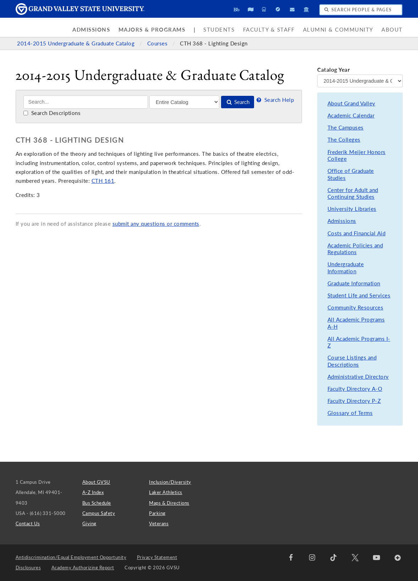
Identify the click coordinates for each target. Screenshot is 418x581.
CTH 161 (103, 181)
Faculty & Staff (269, 30)
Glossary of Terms (350, 413)
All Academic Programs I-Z (359, 342)
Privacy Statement (157, 557)
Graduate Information (354, 283)
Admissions (91, 30)
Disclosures (28, 567)
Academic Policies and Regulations (355, 249)
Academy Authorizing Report (82, 567)
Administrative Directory (358, 377)
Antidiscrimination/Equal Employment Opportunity (71, 557)
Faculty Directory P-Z (354, 401)
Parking (157, 513)
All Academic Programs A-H (356, 323)
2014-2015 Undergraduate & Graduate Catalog (76, 43)
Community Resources (356, 308)
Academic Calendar (351, 116)
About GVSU (96, 482)
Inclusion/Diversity (170, 482)
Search (237, 102)
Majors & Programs (152, 30)
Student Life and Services (359, 295)
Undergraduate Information (346, 267)
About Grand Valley (351, 103)
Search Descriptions (52, 113)
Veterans (159, 523)
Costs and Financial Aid (357, 233)
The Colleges (344, 140)
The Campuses (346, 128)
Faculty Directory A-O (355, 389)
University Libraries (352, 209)
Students (219, 30)
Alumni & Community (338, 30)
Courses (158, 43)
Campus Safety (98, 513)
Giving (89, 523)
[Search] (85, 102)
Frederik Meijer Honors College (357, 155)
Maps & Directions (169, 503)
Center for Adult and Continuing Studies (353, 193)
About (392, 30)
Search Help (274, 100)
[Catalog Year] (359, 81)
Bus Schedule (96, 503)
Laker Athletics (165, 492)
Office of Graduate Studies (351, 174)
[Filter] (184, 101)
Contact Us (28, 523)
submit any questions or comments (155, 224)
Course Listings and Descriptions (352, 361)
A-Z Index (93, 492)
